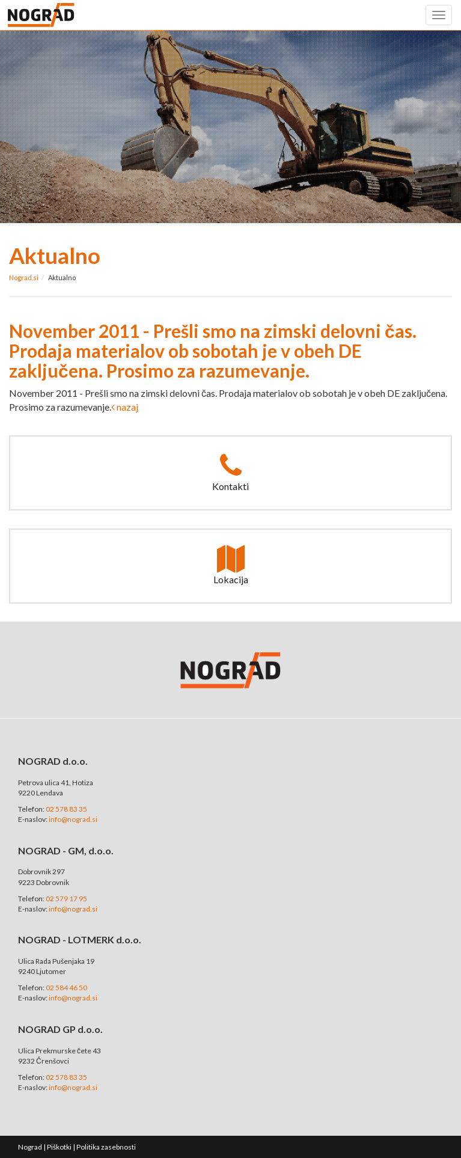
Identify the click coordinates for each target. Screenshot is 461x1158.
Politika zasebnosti (106, 1146)
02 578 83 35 (66, 808)
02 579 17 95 (66, 898)
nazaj (124, 406)
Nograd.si (23, 277)
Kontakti (230, 472)
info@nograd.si (73, 819)
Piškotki (59, 1146)
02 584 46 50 (66, 987)
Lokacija (230, 565)
